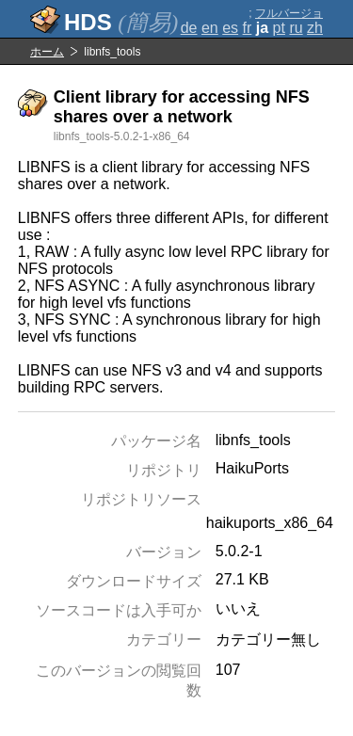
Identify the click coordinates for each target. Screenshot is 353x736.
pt (279, 28)
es (230, 28)
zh (315, 28)
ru (295, 28)
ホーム (47, 51)
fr (247, 28)
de (189, 28)
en (209, 28)
